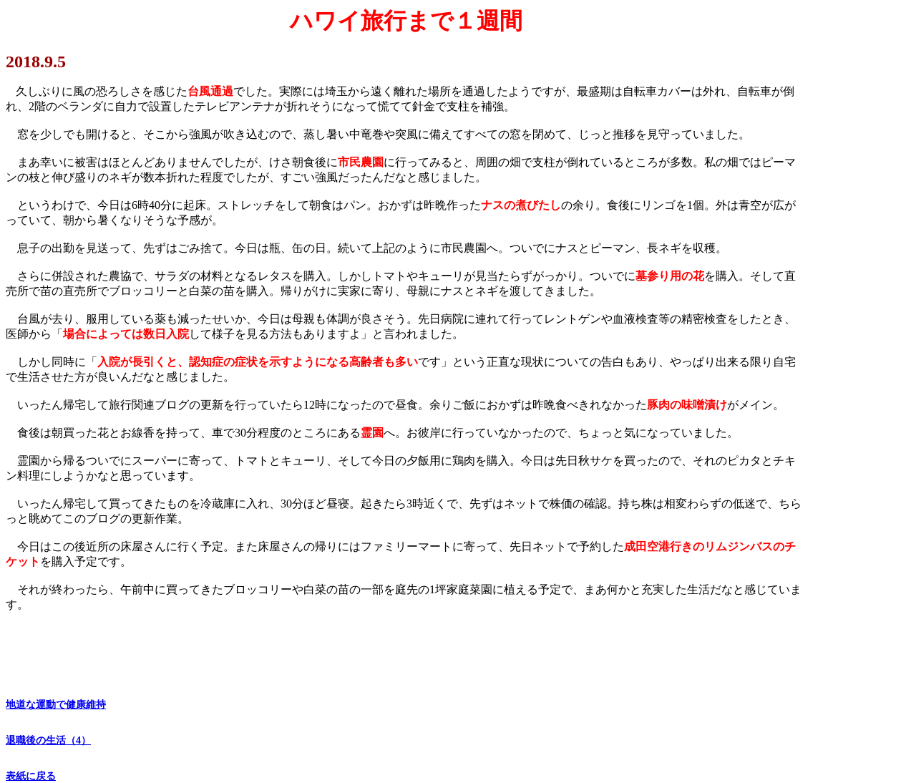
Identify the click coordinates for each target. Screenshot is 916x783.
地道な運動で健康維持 (56, 704)
